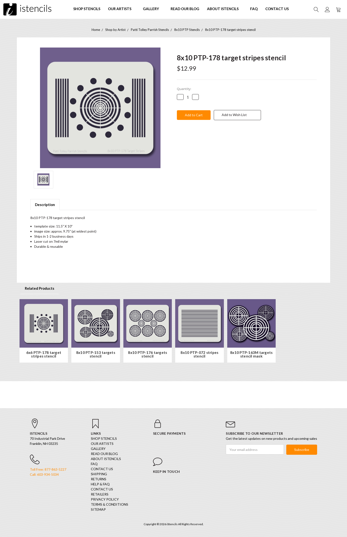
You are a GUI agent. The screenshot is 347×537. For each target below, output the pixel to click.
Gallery (153, 9)
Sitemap (98, 510)
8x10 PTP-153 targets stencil (95, 354)
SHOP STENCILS (86, 9)
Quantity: (184, 89)
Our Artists (121, 9)
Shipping (99, 474)
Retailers (99, 495)
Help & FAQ (100, 484)
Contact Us (277, 9)
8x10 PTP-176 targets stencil (147, 354)
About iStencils (224, 9)
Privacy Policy (105, 500)
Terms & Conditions (109, 505)
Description (45, 204)
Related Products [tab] (39, 288)
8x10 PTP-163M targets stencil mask (251, 354)
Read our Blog (185, 9)
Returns (98, 479)
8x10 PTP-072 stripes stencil (199, 354)
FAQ (254, 9)
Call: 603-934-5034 (44, 475)
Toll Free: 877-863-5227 (48, 470)
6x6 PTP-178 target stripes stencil (43, 354)
